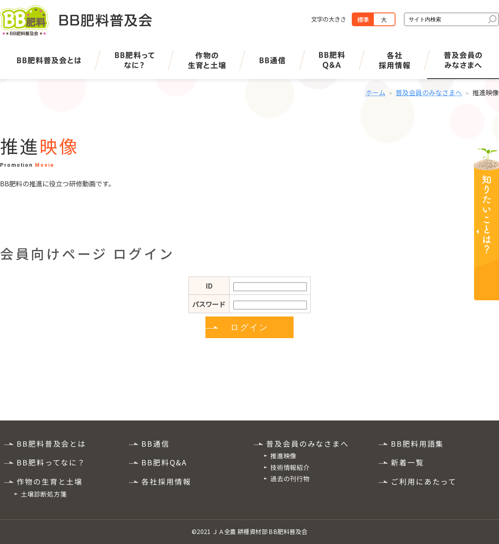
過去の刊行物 (290, 478)
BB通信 (155, 443)
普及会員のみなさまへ (428, 92)
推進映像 (283, 455)
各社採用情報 (166, 481)
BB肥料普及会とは (51, 443)
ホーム (375, 92)
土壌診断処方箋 (44, 493)
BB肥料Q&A (164, 462)
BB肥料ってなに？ (51, 462)
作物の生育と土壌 (50, 481)
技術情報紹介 (290, 466)
